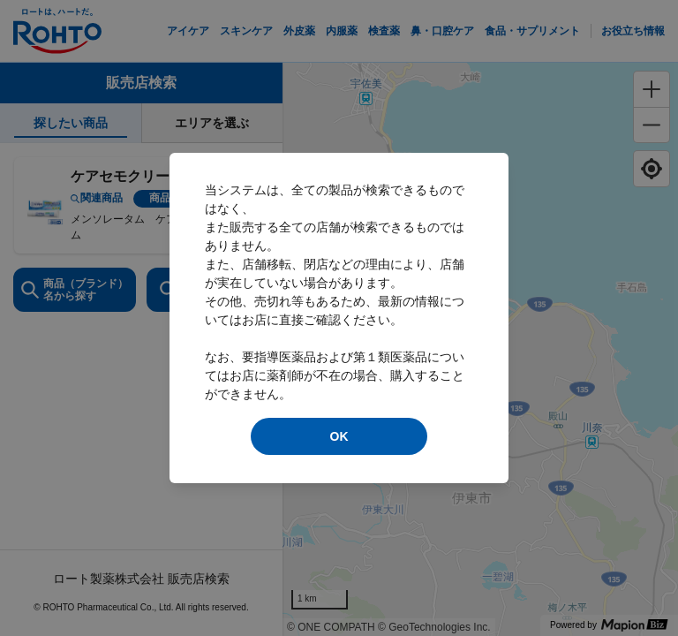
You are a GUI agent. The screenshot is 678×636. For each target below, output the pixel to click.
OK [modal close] (339, 436)
